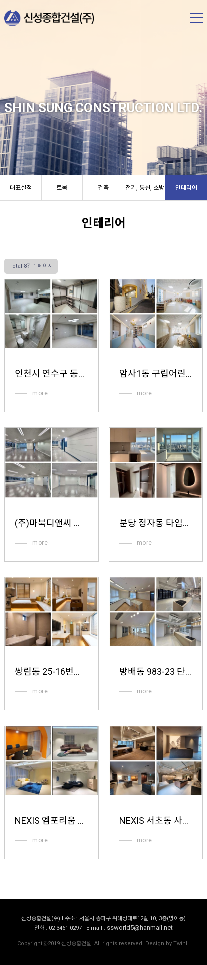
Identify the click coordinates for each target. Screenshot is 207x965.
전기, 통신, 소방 (144, 187)
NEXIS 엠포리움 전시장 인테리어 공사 (51, 820)
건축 (103, 187)
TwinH (181, 943)
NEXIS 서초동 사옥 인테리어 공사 (155, 820)
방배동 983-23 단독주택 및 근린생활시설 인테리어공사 (155, 671)
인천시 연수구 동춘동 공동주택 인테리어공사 (51, 373)
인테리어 (186, 187)
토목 (61, 187)
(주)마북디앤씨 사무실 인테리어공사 (51, 523)
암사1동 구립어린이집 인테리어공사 (155, 373)
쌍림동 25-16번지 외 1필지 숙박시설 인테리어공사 (51, 671)
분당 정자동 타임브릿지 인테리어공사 (155, 523)
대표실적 (21, 187)
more (40, 393)
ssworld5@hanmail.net (140, 927)
